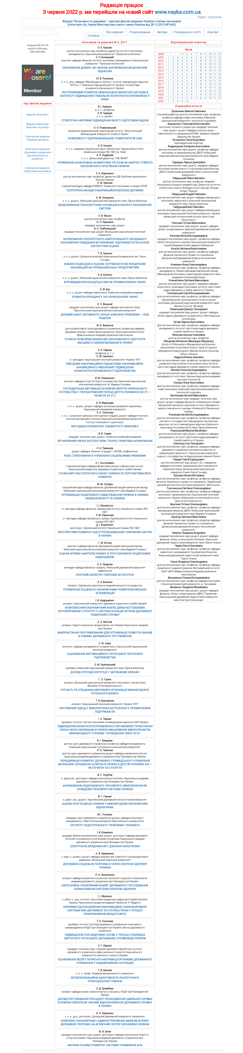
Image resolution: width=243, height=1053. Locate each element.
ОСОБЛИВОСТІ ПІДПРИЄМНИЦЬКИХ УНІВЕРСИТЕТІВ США (105, 138)
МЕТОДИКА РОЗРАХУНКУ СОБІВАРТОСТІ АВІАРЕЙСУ (105, 426)
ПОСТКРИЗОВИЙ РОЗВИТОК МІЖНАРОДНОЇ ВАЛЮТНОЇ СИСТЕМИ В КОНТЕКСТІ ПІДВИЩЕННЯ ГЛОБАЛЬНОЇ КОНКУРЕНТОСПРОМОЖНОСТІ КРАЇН (105, 96)
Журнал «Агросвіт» (38, 114)
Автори (162, 32)
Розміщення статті (187, 32)
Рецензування (140, 32)
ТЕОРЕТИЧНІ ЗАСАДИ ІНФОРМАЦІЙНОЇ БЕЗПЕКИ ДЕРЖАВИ (104, 190)
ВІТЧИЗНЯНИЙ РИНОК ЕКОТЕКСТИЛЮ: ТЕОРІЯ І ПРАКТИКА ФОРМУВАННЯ (104, 441)
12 (219, 54)
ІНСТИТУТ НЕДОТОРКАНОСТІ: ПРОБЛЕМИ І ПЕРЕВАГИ (104, 825)
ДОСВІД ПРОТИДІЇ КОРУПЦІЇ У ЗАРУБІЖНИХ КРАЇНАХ (104, 672)
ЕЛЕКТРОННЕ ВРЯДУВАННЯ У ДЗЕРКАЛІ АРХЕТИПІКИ (105, 846)
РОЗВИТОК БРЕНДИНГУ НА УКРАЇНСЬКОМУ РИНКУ (105, 297)
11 (214, 54)
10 (210, 54)
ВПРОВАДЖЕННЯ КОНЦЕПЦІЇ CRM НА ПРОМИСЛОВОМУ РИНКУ (105, 282)
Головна (93, 35)
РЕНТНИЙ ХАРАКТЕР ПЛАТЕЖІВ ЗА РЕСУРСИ (105, 574)
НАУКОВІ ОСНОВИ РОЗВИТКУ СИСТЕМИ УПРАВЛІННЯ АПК (104, 1045)
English (202, 17)
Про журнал (114, 32)
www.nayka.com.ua (178, 12)
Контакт (213, 32)
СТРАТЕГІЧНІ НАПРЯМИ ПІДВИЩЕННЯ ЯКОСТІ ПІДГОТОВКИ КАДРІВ (104, 120)
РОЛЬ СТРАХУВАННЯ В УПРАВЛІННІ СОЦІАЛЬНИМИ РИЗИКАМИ (105, 455)
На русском (214, 17)
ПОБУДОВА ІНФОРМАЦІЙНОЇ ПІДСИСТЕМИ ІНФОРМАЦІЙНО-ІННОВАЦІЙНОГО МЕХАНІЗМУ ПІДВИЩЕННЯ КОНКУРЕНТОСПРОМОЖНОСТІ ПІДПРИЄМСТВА (105, 367)
